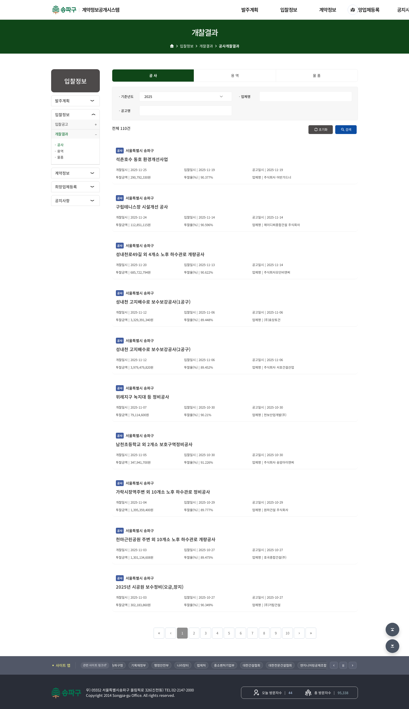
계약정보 (327, 9)
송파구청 (118, 665)
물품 (60, 157)
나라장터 (183, 665)
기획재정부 (139, 665)
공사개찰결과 (229, 45)
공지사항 (62, 200)
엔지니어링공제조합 (314, 665)
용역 (60, 151)
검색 (348, 129)
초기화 (323, 129)
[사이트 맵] (353, 10)
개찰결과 (206, 45)
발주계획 (249, 9)
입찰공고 (61, 124)
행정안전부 (162, 665)
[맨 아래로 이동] (392, 646)
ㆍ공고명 (124, 110)
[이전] (334, 665)
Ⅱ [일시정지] (343, 665)
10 (287, 633)
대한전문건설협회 (281, 665)
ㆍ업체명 (244, 96)
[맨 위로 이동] (392, 629)
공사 (60, 144)
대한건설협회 (252, 665)
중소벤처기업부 (225, 665)
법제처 (202, 665)
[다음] (353, 665)
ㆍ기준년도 (126, 96)
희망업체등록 (366, 9)
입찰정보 (288, 9)
